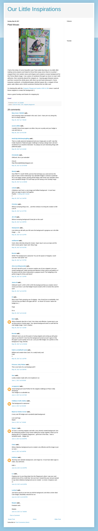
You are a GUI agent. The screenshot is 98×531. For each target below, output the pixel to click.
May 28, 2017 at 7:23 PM (19, 276)
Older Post (58, 519)
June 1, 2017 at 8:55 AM (19, 380)
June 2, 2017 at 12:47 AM (19, 395)
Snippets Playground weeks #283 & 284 (36, 88)
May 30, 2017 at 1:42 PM (19, 358)
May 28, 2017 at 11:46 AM (19, 182)
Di (12, 297)
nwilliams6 (15, 240)
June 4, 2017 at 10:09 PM (19, 438)
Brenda (14, 333)
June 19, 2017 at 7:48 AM (19, 511)
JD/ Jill (14, 217)
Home (34, 519)
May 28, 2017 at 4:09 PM (19, 222)
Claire (13, 444)
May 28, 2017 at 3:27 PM (19, 211)
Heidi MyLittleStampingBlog (20, 138)
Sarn (13, 375)
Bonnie (14, 253)
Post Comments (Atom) (22, 522)
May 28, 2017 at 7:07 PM (19, 260)
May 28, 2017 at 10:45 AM (19, 165)
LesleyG (14, 490)
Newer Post (11, 519)
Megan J (14, 428)
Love (22, 104)
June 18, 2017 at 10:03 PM (19, 497)
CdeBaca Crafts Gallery (19, 401)
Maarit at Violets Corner (19, 411)
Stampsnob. (15, 228)
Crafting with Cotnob (23, 194)
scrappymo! (15, 386)
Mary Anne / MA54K (18, 113)
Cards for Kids (16, 104)
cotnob (14, 188)
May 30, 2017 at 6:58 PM (19, 369)
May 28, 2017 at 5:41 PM (19, 247)
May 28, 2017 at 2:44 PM (19, 198)
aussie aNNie (16, 126)
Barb (13, 319)
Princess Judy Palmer (19, 364)
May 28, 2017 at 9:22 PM (19, 291)
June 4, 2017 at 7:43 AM (19, 422)
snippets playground (29, 104)
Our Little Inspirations (34, 9)
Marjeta (14, 503)
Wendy (14, 171)
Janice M (14, 282)
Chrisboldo (15, 155)
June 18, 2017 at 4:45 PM (19, 468)
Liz (13, 473)
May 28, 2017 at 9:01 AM (19, 132)
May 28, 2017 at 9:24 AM (19, 149)
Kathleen (14, 457)
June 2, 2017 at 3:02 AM (19, 406)
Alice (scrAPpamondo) (19, 266)
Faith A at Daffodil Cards (19, 350)
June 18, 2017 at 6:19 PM (19, 484)
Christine (15, 204)
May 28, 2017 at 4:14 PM (19, 234)
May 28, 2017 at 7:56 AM (19, 120)
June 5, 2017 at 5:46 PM (19, 451)
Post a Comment (15, 515)
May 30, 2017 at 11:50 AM (19, 344)
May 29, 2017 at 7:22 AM (19, 327)
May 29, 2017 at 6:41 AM (19, 313)
